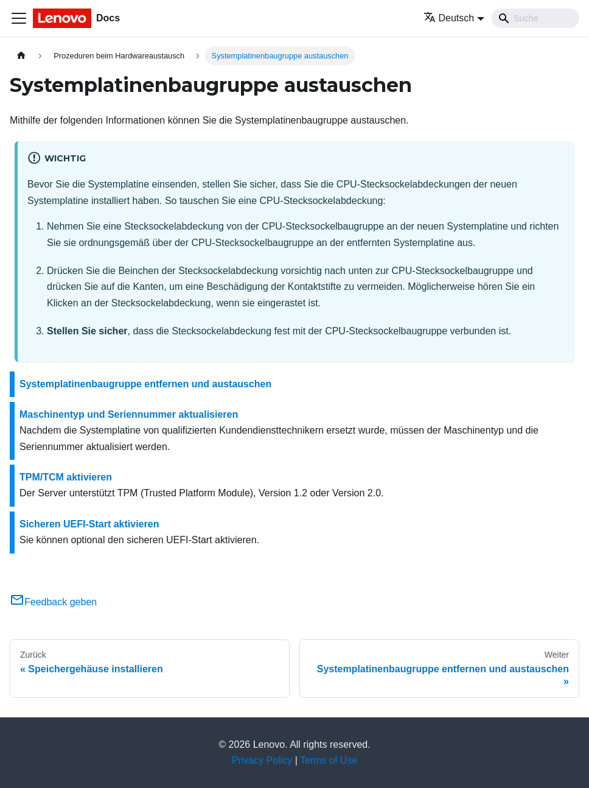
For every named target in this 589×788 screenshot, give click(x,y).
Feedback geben (53, 602)
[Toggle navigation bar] (19, 18)
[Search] (535, 18)
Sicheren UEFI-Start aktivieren (89, 524)
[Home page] (21, 55)
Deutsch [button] (449, 18)
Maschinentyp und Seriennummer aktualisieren (128, 414)
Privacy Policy (262, 760)
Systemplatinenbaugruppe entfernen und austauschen (145, 384)
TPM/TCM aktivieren (65, 477)
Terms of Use (328, 760)
